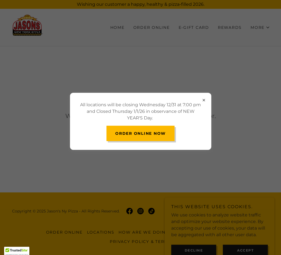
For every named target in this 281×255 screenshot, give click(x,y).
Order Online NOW (140, 133)
